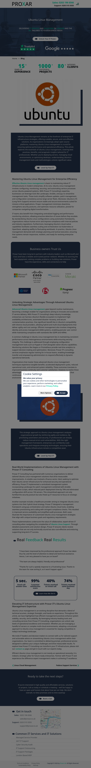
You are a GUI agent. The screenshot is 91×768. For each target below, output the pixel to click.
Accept (61, 393)
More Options (45, 393)
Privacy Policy (52, 386)
